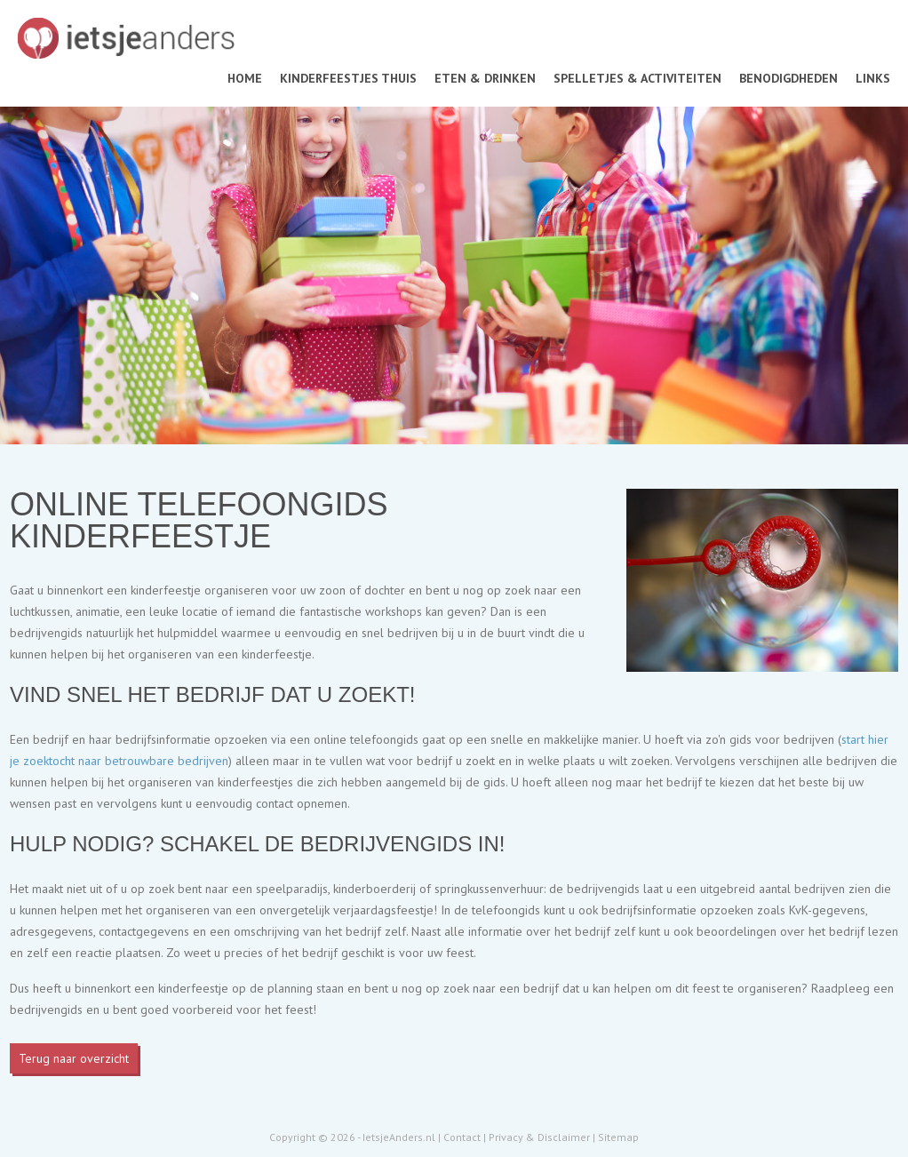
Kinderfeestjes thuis (348, 78)
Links (873, 78)
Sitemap (618, 1137)
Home (244, 78)
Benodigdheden (788, 78)
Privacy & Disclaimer (539, 1137)
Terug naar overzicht (74, 1058)
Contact (462, 1137)
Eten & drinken (485, 78)
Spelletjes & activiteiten (637, 78)
